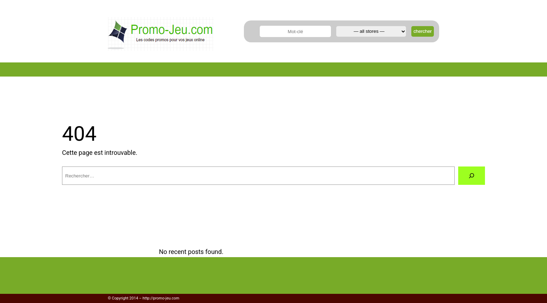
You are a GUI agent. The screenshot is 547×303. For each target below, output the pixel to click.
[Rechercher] (471, 175)
